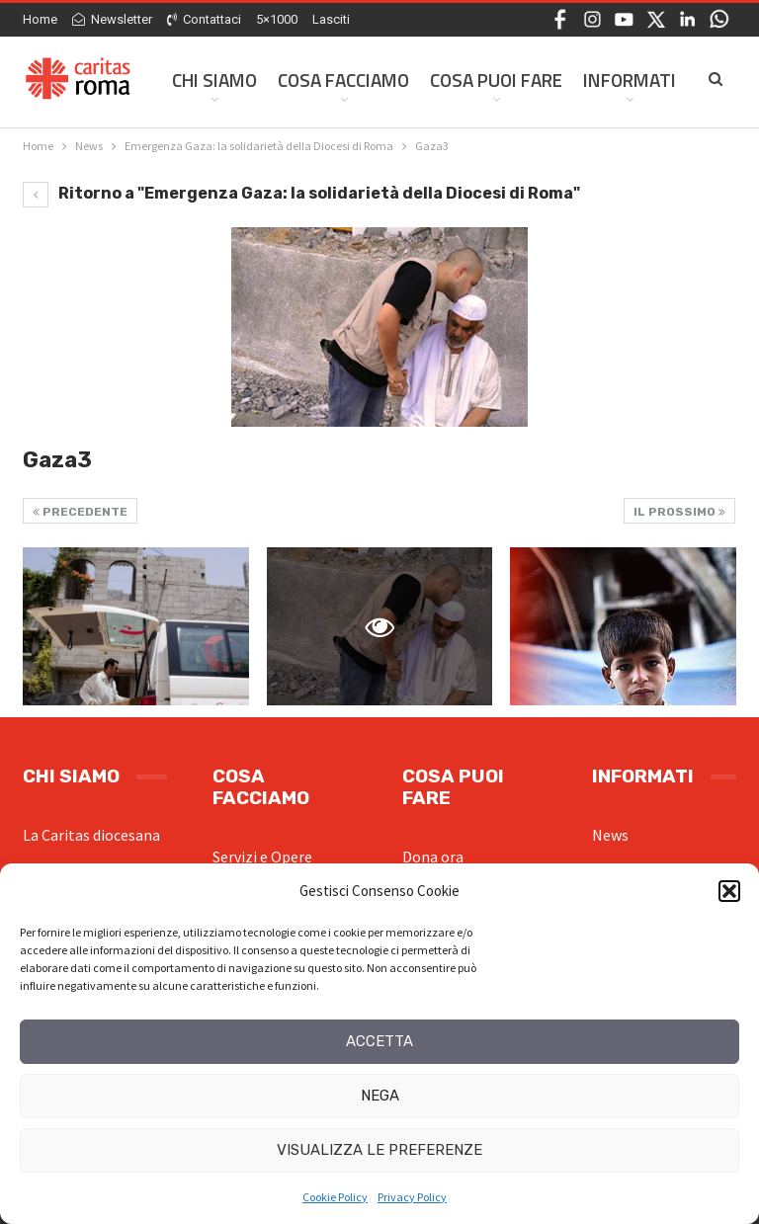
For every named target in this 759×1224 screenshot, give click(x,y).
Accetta (379, 1041)
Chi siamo (214, 79)
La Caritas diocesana (91, 835)
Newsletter (112, 19)
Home (40, 19)
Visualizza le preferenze (379, 1150)
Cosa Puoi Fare (496, 79)
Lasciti (331, 19)
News (610, 835)
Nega (380, 1095)
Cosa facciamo (343, 79)
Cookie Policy (335, 1196)
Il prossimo (679, 512)
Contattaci (204, 19)
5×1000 (276, 19)
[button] (729, 891)
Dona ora (433, 856)
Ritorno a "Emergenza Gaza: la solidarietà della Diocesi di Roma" (301, 193)
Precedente (80, 512)
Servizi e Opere (262, 856)
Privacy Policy (412, 1196)
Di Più (607, 79)
